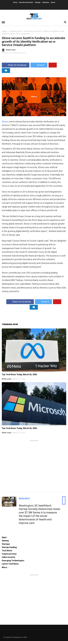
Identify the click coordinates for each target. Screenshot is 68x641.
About (53, 2)
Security (38, 31)
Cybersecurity (16, 31)
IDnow (5, 121)
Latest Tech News (10, 564)
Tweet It (39, 65)
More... (5, 567)
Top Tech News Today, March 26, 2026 (19, 428)
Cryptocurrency (9, 554)
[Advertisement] (34, 465)
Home (15, 2)
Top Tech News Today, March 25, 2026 (19, 374)
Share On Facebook (15, 65)
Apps (4, 537)
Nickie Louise (6, 379)
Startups (38, 2)
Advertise (45, 2)
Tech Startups (23, 34)
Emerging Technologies (13, 560)
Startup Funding (51, 31)
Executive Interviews (26, 2)
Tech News (7, 550)
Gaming (5, 540)
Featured (28, 31)
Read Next (24, 498)
